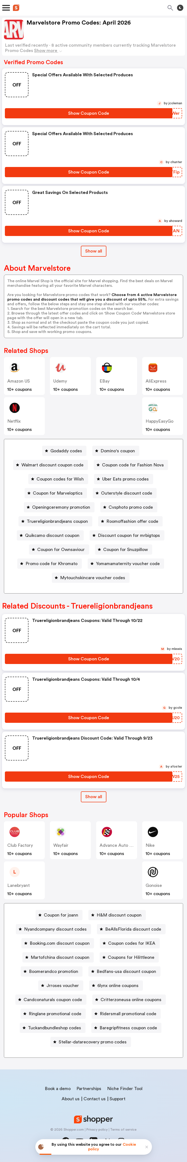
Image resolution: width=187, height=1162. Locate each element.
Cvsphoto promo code (131, 507)
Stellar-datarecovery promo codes (93, 1042)
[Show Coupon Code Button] (88, 113)
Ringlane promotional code (55, 1014)
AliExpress (156, 381)
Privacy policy (97, 1129)
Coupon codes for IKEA (131, 943)
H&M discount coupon (119, 915)
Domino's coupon (118, 451)
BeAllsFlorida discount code (133, 929)
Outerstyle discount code (126, 493)
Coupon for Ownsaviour (61, 549)
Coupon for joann (61, 915)
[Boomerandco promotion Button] (52, 971)
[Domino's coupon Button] (115, 451)
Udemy (60, 381)
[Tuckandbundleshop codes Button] (52, 1028)
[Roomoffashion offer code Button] (130, 521)
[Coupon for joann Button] (59, 915)
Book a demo (58, 1088)
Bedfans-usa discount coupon (126, 971)
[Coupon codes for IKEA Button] (130, 943)
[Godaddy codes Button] (64, 451)
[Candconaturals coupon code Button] (50, 1000)
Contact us (95, 1099)
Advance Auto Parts (120, 845)
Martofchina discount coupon (60, 957)
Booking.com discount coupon (60, 943)
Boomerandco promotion (53, 971)
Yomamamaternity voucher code (128, 563)
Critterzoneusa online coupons (131, 999)
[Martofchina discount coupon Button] (58, 957)
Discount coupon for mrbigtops (129, 535)
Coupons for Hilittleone (131, 957)
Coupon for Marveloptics (58, 493)
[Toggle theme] (180, 7)
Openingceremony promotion (61, 507)
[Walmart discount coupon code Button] (50, 465)
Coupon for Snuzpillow (125, 549)
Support (117, 1099)
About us (71, 1099)
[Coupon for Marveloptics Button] (56, 493)
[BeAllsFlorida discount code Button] (131, 929)
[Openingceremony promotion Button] (59, 507)
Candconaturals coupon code (53, 999)
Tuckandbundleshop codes (54, 1028)
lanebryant (18, 885)
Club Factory (20, 845)
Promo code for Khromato (51, 563)
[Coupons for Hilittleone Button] (129, 957)
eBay (105, 381)
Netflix (14, 421)
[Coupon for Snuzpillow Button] (123, 549)
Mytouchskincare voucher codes (92, 578)
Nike (150, 845)
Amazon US (18, 381)
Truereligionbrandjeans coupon (57, 521)
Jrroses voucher (63, 985)
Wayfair (60, 845)
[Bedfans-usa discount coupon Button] (124, 971)
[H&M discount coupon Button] (117, 915)
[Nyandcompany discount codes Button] (53, 929)
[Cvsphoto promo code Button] (128, 507)
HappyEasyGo (159, 421)
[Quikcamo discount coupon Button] (50, 535)
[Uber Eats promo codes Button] (123, 479)
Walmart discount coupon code (52, 465)
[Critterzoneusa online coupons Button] (129, 1000)
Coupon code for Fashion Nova (133, 465)
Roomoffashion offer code (132, 521)
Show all (93, 797)
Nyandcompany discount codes (55, 929)
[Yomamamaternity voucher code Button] (126, 564)
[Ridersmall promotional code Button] (126, 1014)
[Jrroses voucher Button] (60, 985)
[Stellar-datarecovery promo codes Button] (90, 1042)
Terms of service (123, 1129)
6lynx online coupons (118, 985)
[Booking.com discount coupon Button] (57, 943)
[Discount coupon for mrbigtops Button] (127, 535)
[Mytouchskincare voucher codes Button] (91, 578)
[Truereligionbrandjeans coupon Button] (55, 521)
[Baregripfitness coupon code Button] (126, 1028)
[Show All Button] (93, 796)
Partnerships (88, 1088)
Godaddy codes (66, 451)
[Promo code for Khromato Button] (49, 564)
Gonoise (154, 885)
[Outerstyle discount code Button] (125, 493)
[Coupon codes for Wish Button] (58, 479)
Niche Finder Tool (124, 1088)
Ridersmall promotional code (128, 1014)
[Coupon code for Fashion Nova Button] (131, 465)
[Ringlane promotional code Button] (53, 1014)
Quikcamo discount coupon (52, 535)
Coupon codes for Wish (60, 479)
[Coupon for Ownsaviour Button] (59, 549)
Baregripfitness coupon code (128, 1028)
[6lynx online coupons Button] (116, 985)
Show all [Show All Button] (93, 251)
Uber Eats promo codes (125, 479)
